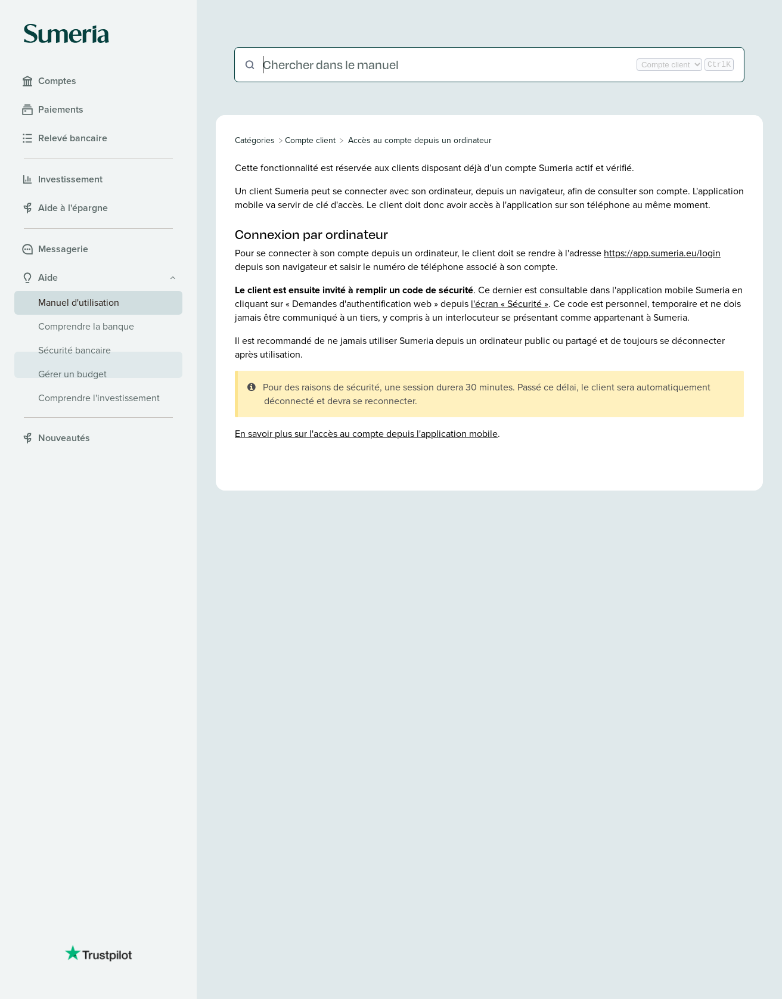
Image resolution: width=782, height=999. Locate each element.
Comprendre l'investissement (99, 398)
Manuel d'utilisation (78, 302)
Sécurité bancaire (74, 350)
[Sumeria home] (66, 33)
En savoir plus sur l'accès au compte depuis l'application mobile (366, 433)
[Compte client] (310, 140)
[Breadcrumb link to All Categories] (256, 140)
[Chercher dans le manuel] (448, 64)
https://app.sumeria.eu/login (662, 253)
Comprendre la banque (86, 326)
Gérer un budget (72, 374)
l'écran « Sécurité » (509, 304)
